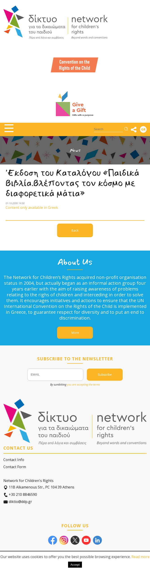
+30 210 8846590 (20, 494)
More (75, 332)
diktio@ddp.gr (17, 501)
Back (75, 230)
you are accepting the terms (83, 384)
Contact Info (13, 459)
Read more (140, 556)
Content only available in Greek (32, 207)
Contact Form (14, 466)
